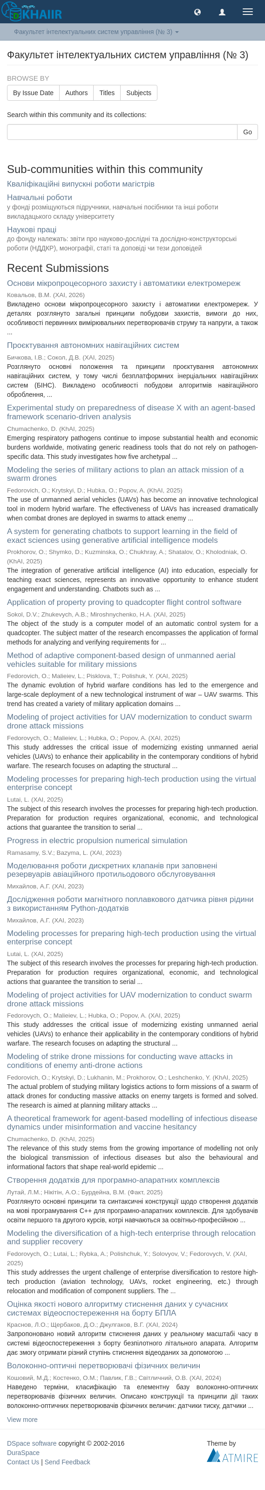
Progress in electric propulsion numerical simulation (97, 840)
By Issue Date (33, 93)
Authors (76, 93)
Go (247, 132)
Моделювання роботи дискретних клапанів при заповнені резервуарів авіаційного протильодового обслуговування (112, 870)
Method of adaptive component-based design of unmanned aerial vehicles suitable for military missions (121, 660)
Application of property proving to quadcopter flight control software (124, 602)
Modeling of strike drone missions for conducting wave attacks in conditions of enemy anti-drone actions (120, 1061)
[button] (197, 12)
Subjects (138, 93)
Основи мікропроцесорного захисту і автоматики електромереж (123, 283)
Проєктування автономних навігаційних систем (93, 345)
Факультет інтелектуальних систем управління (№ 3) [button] (96, 31)
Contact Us (23, 1462)
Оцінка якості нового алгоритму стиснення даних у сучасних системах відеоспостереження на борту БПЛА (117, 1308)
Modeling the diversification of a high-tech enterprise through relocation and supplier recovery (131, 1238)
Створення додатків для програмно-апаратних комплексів (113, 1180)
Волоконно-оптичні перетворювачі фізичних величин (103, 1365)
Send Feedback (67, 1462)
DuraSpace (23, 1452)
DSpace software (32, 1443)
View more (22, 1419)
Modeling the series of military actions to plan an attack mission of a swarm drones (125, 474)
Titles (107, 93)
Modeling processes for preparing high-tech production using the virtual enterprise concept (131, 783)
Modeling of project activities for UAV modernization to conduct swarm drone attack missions (129, 721)
